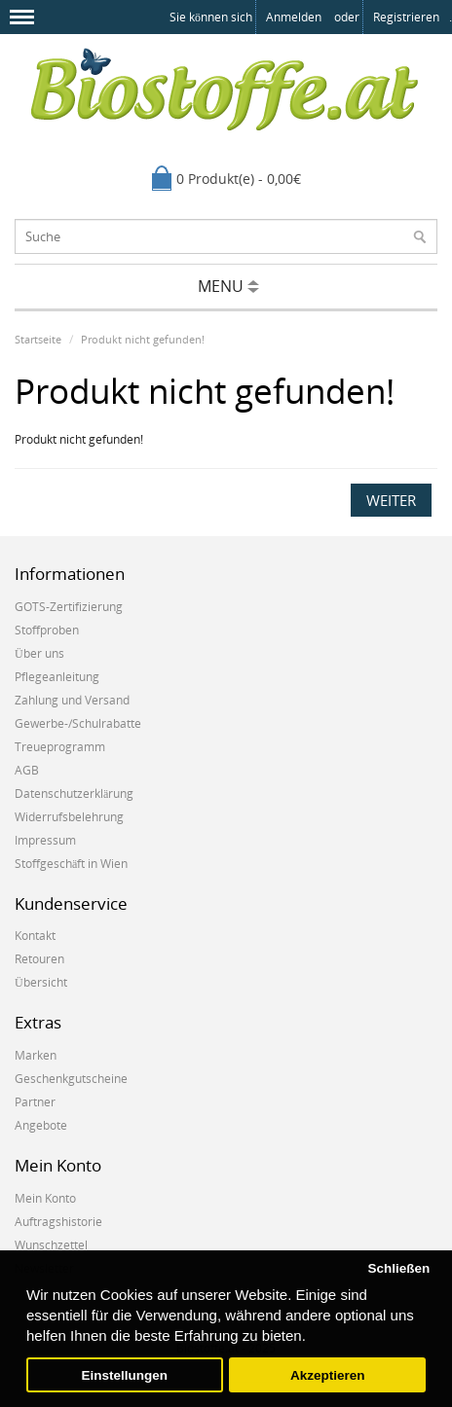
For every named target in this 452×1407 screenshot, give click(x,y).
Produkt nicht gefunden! (143, 339)
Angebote (41, 1125)
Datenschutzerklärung (74, 793)
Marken (35, 1055)
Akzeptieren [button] (327, 1375)
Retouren (39, 959)
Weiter (391, 500)
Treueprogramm (60, 747)
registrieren (406, 17)
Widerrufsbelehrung (69, 817)
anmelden (293, 17)
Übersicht (41, 982)
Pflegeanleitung (57, 676)
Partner (35, 1102)
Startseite (38, 339)
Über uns (39, 653)
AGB (27, 770)
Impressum (45, 840)
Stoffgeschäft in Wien (71, 863)
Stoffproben (47, 630)
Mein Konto (45, 1198)
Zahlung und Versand (72, 700)
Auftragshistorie (58, 1221)
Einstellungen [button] (125, 1375)
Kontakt (35, 935)
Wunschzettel (51, 1245)
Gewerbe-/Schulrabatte (78, 723)
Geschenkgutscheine (71, 1078)
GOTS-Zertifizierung (69, 606)
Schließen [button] (398, 1268)
